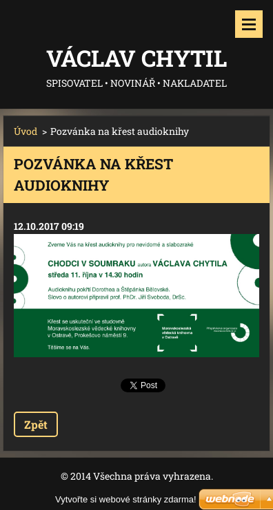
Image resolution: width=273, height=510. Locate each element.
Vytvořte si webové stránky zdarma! (125, 499)
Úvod (25, 131)
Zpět (36, 424)
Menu (249, 24)
